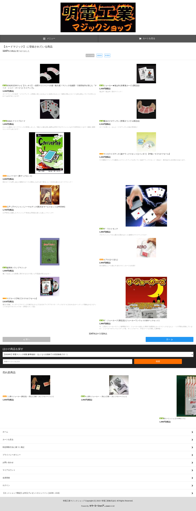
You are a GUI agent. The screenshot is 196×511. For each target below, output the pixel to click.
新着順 (107, 55)
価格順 (99, 55)
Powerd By (98, 506)
